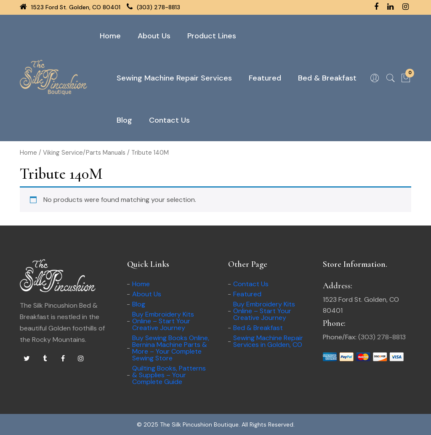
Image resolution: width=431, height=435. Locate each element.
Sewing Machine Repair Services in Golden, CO (268, 341)
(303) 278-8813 (153, 7)
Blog (124, 120)
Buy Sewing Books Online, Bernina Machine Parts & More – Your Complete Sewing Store (170, 347)
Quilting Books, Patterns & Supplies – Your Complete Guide (169, 375)
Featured (265, 78)
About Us (154, 36)
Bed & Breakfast (327, 78)
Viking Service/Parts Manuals (84, 152)
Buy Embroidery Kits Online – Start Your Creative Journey (163, 321)
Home (110, 36)
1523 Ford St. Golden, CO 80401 (70, 7)
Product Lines (211, 36)
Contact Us (169, 120)
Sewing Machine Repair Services (174, 78)
